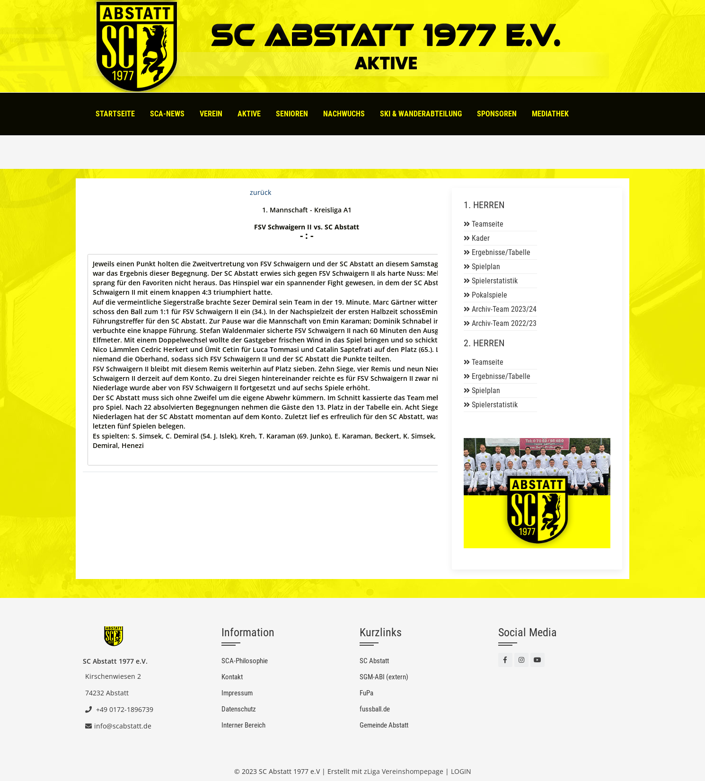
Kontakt (232, 677)
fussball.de (375, 709)
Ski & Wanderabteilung (421, 113)
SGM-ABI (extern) (384, 677)
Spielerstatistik (495, 280)
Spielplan (486, 266)
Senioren (292, 113)
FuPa (366, 693)
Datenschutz (238, 709)
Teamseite (487, 223)
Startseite (115, 113)
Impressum (237, 693)
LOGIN (461, 771)
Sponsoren (497, 113)
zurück (260, 192)
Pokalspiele (489, 294)
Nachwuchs (344, 113)
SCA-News (167, 113)
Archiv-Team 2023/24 (504, 309)
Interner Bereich (243, 725)
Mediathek (550, 113)
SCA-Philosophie (244, 661)
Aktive (249, 113)
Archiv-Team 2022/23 (504, 323)
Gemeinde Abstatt (384, 725)
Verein (211, 113)
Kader (481, 238)
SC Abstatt (374, 661)
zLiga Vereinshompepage (403, 771)
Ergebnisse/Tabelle (501, 252)
